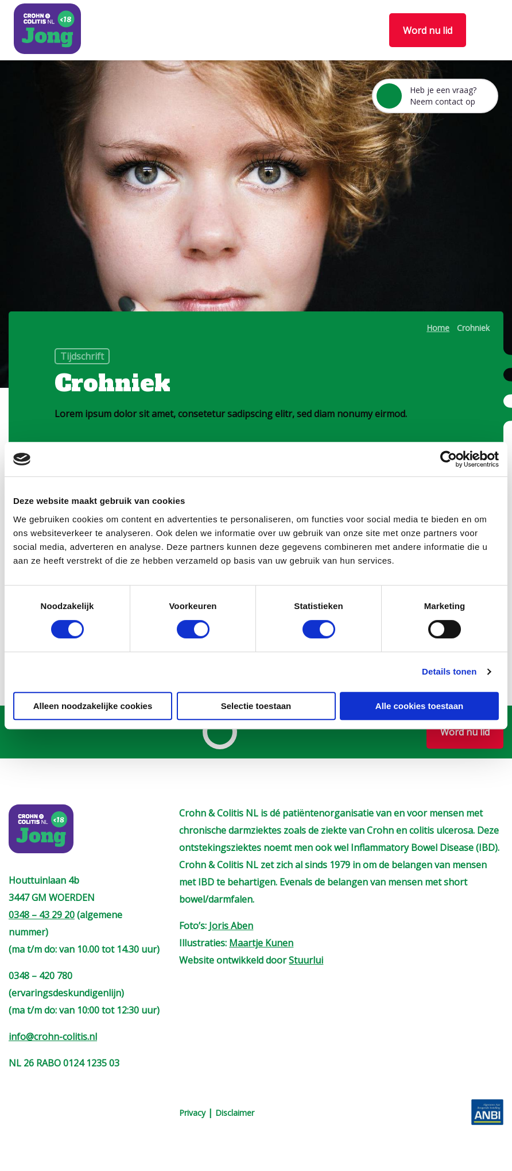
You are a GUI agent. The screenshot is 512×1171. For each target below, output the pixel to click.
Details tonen (449, 671)
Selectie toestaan (256, 706)
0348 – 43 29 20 (42, 914)
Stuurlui (306, 960)
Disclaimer (234, 1112)
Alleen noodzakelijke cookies (93, 706)
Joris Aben (231, 925)
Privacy (192, 1112)
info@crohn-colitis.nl (53, 1036)
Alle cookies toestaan (419, 706)
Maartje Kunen (261, 943)
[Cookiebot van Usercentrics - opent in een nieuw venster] (448, 459)
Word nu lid (427, 30)
